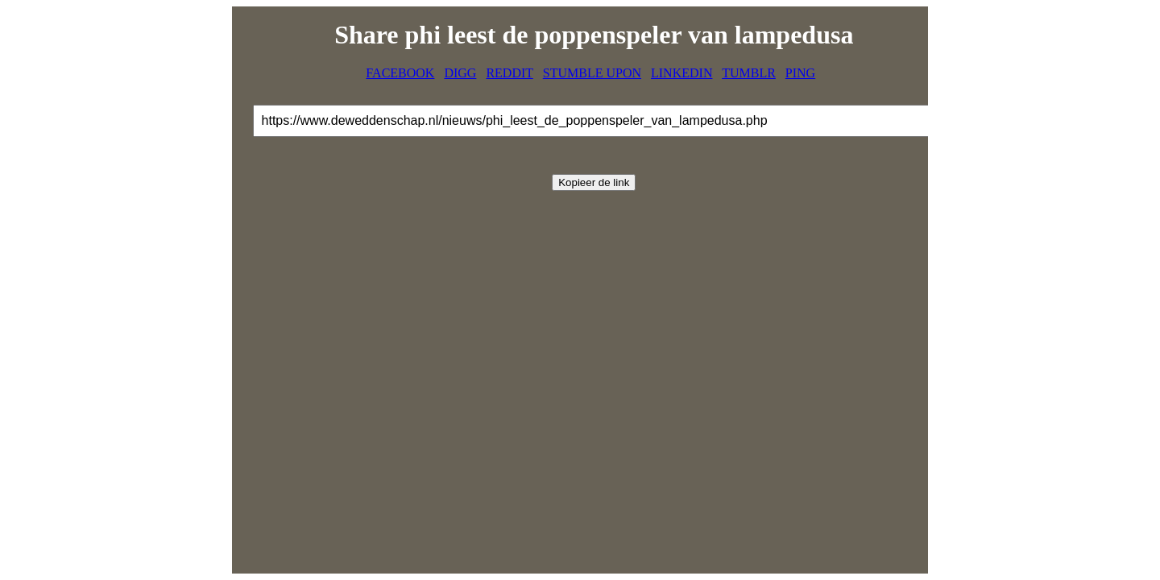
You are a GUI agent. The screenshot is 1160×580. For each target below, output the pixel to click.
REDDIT (509, 73)
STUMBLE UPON (592, 73)
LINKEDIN (681, 73)
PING (800, 73)
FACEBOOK (400, 73)
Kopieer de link (593, 182)
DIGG (460, 73)
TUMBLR (749, 73)
